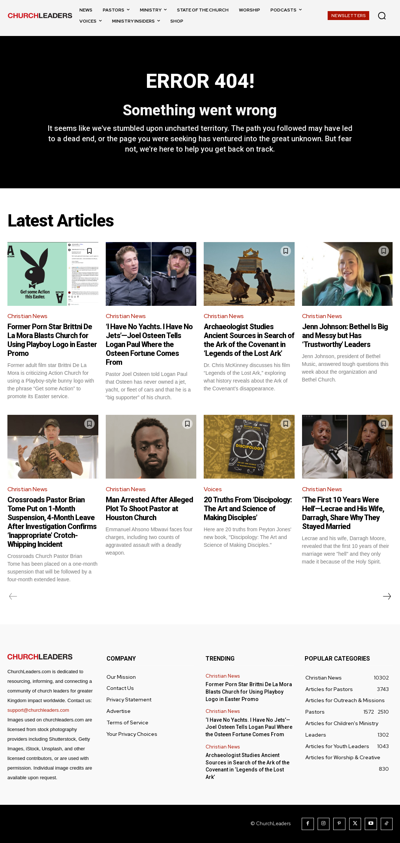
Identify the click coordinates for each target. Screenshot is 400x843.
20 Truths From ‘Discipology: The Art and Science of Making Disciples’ (248, 508)
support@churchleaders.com (38, 710)
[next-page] (387, 596)
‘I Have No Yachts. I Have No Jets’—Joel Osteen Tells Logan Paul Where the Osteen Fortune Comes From (149, 345)
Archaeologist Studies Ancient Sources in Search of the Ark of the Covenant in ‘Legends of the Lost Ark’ (249, 340)
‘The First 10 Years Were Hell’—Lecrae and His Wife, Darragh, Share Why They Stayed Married (343, 513)
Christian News (27, 316)
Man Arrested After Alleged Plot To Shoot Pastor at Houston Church (149, 508)
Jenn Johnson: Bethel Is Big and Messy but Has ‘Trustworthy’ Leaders (345, 336)
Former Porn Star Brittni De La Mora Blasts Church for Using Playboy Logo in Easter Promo (52, 340)
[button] (382, 15)
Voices (213, 489)
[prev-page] (13, 596)
